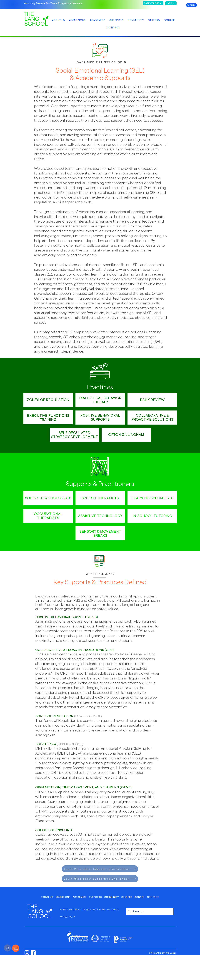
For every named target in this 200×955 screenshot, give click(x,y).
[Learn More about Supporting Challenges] (100, 878)
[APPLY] (171, 3)
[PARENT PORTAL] (153, 3)
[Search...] (149, 911)
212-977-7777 (67, 916)
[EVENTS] (191, 5)
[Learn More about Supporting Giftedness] (100, 868)
